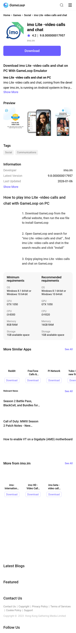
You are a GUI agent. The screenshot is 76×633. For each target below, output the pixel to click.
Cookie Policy (13, 610)
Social (27, 15)
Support (28, 610)
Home (6, 15)
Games (17, 15)
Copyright (24, 606)
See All (69, 349)
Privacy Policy (40, 606)
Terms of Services (60, 606)
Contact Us (9, 606)
